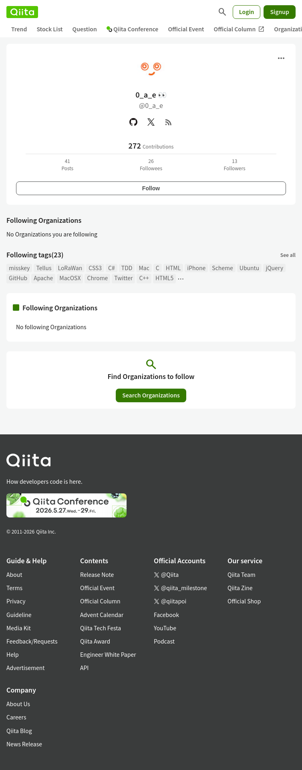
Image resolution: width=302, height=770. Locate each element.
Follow (151, 188)
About (14, 574)
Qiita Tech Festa (100, 628)
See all (288, 254)
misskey (19, 268)
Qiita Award (95, 641)
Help (12, 654)
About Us (18, 704)
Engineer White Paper (108, 654)
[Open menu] (281, 58)
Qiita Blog (19, 731)
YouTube (165, 628)
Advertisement (25, 668)
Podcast (164, 641)
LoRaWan (70, 268)
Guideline (19, 615)
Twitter (123, 278)
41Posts (67, 164)
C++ (144, 278)
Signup (279, 12)
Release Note (97, 574)
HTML (173, 268)
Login (246, 12)
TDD (127, 268)
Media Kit (18, 628)
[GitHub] (133, 122)
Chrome (97, 278)
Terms (14, 588)
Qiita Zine (240, 588)
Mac (144, 268)
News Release (24, 744)
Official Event (186, 29)
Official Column (239, 29)
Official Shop (244, 601)
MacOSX (70, 278)
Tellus (43, 268)
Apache (43, 278)
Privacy (15, 601)
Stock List (49, 29)
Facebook (166, 615)
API (84, 668)
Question (84, 29)
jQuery (274, 268)
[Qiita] (22, 12)
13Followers (235, 164)
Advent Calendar (101, 615)
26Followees (151, 164)
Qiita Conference (133, 29)
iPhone (196, 268)
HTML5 (164, 278)
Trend (19, 29)
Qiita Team (242, 574)
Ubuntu (250, 268)
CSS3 (95, 268)
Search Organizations (151, 395)
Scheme (222, 268)
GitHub (18, 278)
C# (111, 268)
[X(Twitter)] (151, 122)
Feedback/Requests (32, 641)
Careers (16, 717)
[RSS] (168, 122)
